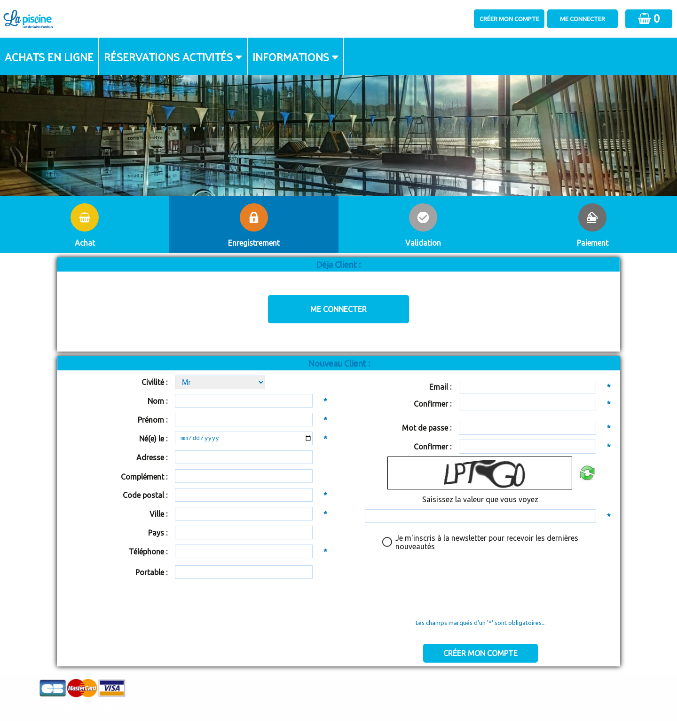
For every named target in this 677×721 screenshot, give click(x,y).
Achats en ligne (49, 56)
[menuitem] (49, 56)
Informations (290, 56)
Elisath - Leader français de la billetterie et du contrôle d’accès (339, 695)
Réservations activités (168, 56)
